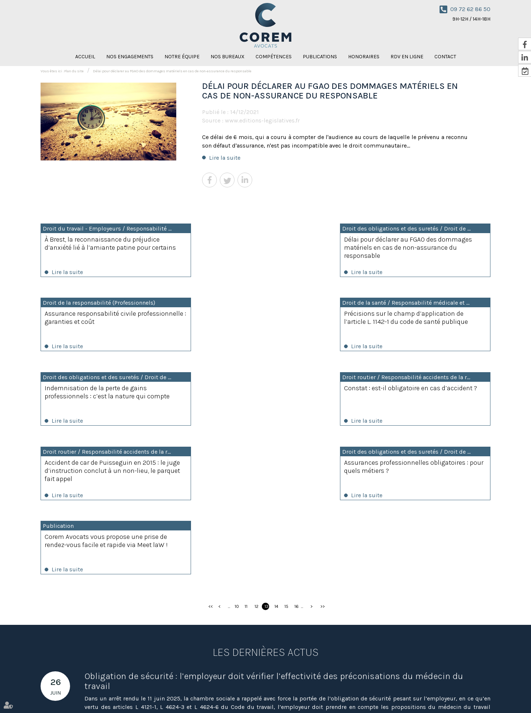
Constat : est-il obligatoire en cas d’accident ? (410, 319)
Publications (320, 56)
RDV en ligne (407, 56)
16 (296, 460)
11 (245, 460)
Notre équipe (181, 56)
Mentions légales (429, 693)
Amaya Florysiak (362, 693)
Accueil (85, 56)
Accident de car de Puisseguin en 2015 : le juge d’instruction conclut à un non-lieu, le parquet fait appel (105, 397)
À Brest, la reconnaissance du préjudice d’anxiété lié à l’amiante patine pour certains (102, 247)
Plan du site (74, 71)
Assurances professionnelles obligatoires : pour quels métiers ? (265, 393)
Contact (445, 56)
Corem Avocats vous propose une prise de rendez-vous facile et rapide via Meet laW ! (423, 393)
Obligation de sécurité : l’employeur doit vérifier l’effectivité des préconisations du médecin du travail (273, 534)
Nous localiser (234, 668)
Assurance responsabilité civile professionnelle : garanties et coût (412, 243)
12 (256, 460)
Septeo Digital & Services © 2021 (74, 709)
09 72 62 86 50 (470, 9)
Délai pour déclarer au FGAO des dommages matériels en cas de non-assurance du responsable (172, 71)
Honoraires (363, 56)
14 (276, 460)
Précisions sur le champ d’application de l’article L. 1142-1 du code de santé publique (107, 319)
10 (237, 460)
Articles (460, 693)
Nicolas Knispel (324, 693)
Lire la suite (224, 157)
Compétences (274, 56)
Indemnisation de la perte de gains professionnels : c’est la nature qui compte (254, 323)
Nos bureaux (227, 56)
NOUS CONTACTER (464, 647)
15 (286, 460)
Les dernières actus (266, 505)
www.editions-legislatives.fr (262, 120)
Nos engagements (129, 56)
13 (266, 460)
